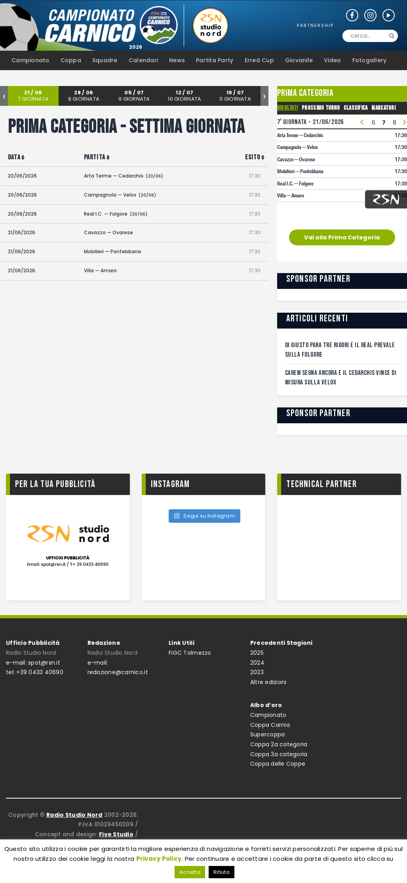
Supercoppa (267, 734)
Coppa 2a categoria (279, 744)
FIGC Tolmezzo (190, 653)
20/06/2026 (22, 175)
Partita (94, 157)
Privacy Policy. (159, 858)
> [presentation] (404, 123)
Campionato (268, 715)
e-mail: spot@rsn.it (33, 663)
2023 (257, 672)
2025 (257, 653)
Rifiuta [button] (221, 872)
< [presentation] (362, 123)
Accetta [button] (189, 872)
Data (14, 157)
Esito (253, 157)
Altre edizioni (268, 682)
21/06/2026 (21, 232)
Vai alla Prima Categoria (342, 237)
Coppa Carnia (270, 725)
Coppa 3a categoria (279, 754)
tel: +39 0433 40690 (34, 672)
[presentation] (4, 96)
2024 (257, 663)
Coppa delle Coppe (277, 764)
